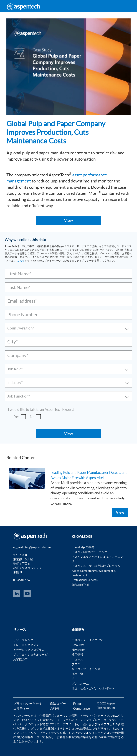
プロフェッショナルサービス (31, 654)
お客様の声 (20, 659)
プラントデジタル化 (52, 732)
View (120, 512)
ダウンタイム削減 (42, 728)
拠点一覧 (77, 673)
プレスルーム (80, 683)
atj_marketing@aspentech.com (32, 547)
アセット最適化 (41, 719)
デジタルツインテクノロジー (96, 732)
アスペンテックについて (87, 640)
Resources (78, 644)
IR (73, 678)
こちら (21, 260)
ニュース (77, 659)
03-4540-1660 (22, 580)
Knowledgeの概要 (83, 547)
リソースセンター (24, 640)
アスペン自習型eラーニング (89, 551)
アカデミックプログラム (29, 649)
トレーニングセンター (27, 644)
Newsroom (78, 649)
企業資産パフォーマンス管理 (58, 715)
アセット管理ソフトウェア (48, 724)
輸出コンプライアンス (86, 669)
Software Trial (80, 584)
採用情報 (77, 654)
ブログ (76, 664)
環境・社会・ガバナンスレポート (93, 688)
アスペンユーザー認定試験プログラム (96, 565)
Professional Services (85, 579)
